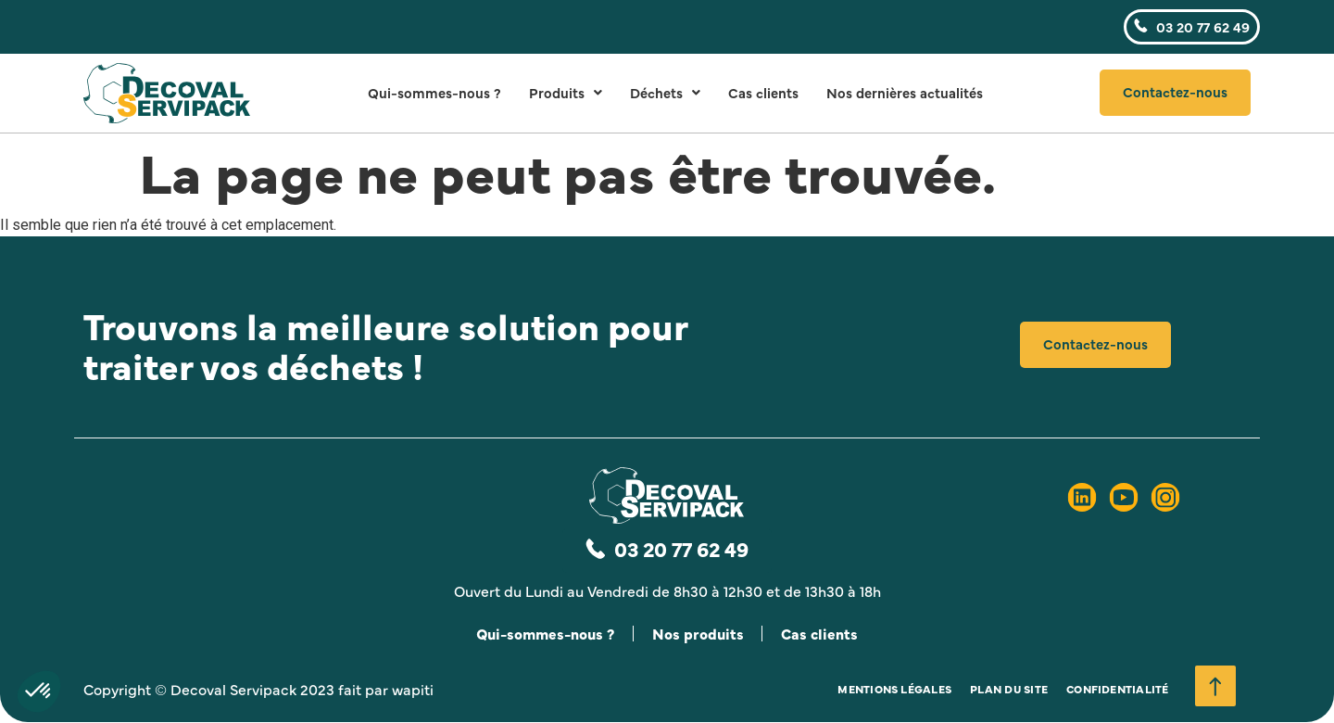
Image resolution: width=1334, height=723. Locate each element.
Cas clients (763, 92)
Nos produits (698, 634)
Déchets (665, 92)
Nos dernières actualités (904, 92)
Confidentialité (1117, 689)
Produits (565, 92)
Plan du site (1009, 689)
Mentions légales (894, 689)
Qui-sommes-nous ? (434, 92)
